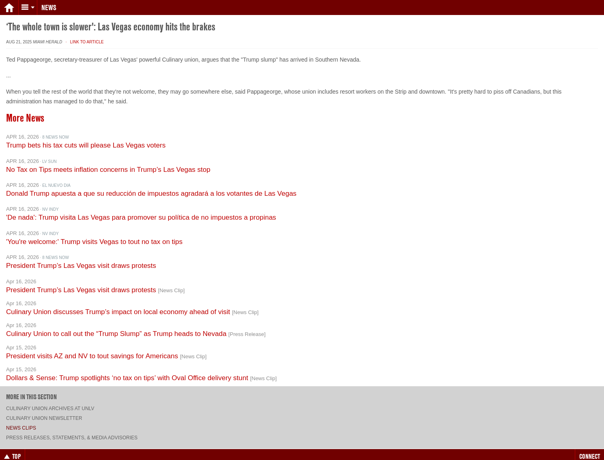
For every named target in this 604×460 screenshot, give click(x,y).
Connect (589, 449)
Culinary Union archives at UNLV (50, 401)
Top (12, 449)
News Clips (21, 421)
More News (25, 111)
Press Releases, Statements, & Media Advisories (71, 431)
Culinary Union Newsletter (44, 411)
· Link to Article (83, 35)
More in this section (31, 389)
